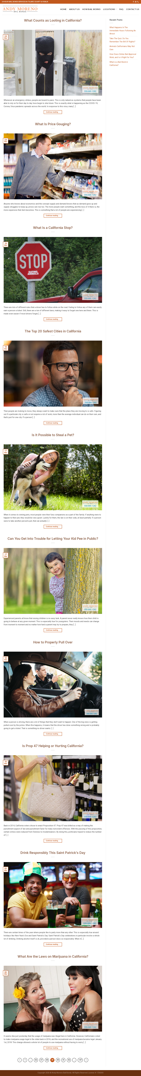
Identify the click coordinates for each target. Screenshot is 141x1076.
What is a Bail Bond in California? (119, 63)
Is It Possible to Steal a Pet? (53, 435)
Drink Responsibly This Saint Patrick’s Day (52, 853)
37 (41, 1060)
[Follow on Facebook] (133, 2)
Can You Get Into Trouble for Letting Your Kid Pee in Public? (53, 539)
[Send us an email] (135, 2)
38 (47, 1060)
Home (63, 9)
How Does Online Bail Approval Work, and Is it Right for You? (123, 56)
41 (63, 1060)
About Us (74, 9)
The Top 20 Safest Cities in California (53, 331)
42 (69, 1060)
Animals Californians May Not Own (122, 48)
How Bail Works (91, 9)
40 (58, 1060)
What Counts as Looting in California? (53, 20)
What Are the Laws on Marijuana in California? (53, 956)
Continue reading (53, 112)
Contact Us (132, 9)
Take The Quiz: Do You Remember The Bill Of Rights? (122, 40)
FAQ (121, 9)
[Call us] (138, 2)
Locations (109, 9)
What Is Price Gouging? (53, 124)
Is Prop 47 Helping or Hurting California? (53, 746)
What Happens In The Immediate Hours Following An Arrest (123, 30)
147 (80, 1060)
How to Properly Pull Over (53, 642)
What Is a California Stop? (53, 228)
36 (36, 1060)
